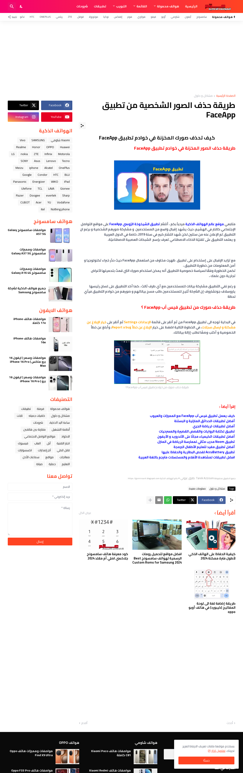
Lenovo (51, 161)
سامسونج (201, 16)
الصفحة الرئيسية (225, 96)
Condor (42, 174)
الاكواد (65, 436)
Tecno (66, 161)
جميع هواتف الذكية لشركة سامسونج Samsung (27, 290)
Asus (37, 161)
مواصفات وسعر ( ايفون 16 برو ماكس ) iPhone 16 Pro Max (27, 362)
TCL (40, 188)
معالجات (65, 457)
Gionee (65, 188)
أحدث (230, 723)
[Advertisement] (121, 57)
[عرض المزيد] (150, 500)
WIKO (54, 181)
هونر (129, 16)
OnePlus (45, 16)
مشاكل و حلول (203, 96)
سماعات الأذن (31, 457)
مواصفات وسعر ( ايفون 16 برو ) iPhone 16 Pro (27, 379)
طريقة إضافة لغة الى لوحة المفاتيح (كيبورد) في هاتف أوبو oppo (212, 607)
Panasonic (19, 181)
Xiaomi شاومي (60, 140)
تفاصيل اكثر (218, 751)
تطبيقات (100, 6)
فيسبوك (23, 443)
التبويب (121, 6)
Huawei (65, 147)
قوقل (80, 16)
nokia (24, 154)
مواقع (49, 457)
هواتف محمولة (168, 6)
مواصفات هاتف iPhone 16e (29, 340)
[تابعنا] (13, 17)
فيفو (153, 16)
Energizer (39, 181)
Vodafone (63, 202)
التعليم (66, 464)
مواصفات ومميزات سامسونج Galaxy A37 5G (28, 251)
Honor (36, 147)
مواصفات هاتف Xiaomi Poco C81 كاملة (111, 753)
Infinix (48, 154)
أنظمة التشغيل (61, 429)
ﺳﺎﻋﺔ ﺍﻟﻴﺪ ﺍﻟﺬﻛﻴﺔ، (59, 422)
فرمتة (40, 409)
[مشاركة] (82, 125)
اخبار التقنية (63, 443)
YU (49, 202)
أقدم (84, 723)
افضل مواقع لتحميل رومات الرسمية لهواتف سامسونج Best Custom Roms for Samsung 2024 (157, 558)
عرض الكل (85, 512)
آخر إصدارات (44, 450)
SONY (24, 161)
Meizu (19, 168)
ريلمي (59, 16)
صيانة (39, 464)
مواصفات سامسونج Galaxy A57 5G (27, 232)
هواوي (141, 16)
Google (27, 174)
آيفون (188, 16)
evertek (51, 195)
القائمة (141, 6)
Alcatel (48, 168)
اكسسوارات (25, 450)
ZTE (70, 16)
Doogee (35, 195)
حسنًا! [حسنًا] (206, 760)
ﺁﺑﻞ (49, 443)
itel (43, 209)
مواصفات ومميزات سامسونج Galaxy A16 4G (28, 271)
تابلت (20, 415)
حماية (52, 464)
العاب (37, 443)
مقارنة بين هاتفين (34, 429)
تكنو (22, 16)
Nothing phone (60, 209)
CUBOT (25, 202)
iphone (33, 168)
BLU (67, 174)
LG (13, 154)
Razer (20, 195)
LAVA (51, 188)
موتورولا (93, 16)
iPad (67, 181)
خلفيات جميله (37, 415)
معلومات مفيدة (197, 488)
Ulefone (26, 188)
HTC (32, 16)
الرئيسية (191, 6)
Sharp (66, 195)
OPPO (50, 147)
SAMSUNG (38, 140)
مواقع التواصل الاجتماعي (39, 436)
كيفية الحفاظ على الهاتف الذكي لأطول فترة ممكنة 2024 (211, 556)
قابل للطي (63, 450)
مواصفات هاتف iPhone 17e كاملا (29, 321)
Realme (21, 147)
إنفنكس (118, 16)
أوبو (163, 16)
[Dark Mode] (21, 6)
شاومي (175, 16)
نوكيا (106, 16)
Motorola (64, 154)
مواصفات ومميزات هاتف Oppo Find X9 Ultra (31, 753)
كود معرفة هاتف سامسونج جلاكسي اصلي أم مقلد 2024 (107, 556)
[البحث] (12, 6)
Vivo (22, 140)
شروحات (82, 6)
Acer (39, 202)
